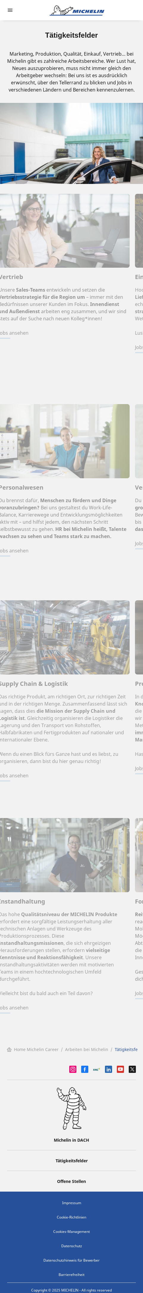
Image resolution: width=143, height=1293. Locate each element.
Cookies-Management (71, 1231)
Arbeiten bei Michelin (86, 1049)
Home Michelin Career (33, 1049)
